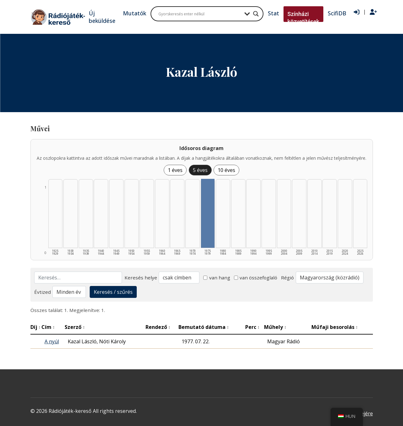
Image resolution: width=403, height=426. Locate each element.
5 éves (200, 170)
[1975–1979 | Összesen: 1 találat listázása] (208, 213)
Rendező (158, 327)
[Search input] (199, 13)
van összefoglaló (256, 277)
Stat (273, 13)
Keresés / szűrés (113, 291)
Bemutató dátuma (203, 327)
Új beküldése (102, 16)
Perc (252, 327)
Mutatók (134, 13)
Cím (48, 327)
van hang (216, 277)
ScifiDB (337, 13)
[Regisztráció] (373, 12)
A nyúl (52, 341)
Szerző (75, 327)
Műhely (275, 327)
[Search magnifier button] (256, 13)
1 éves (175, 170)
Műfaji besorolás (334, 327)
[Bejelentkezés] (357, 12)
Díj (35, 327)
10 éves (226, 170)
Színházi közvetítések (304, 18)
